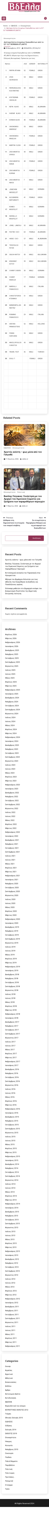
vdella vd (25, 459)
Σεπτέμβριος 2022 (12, 804)
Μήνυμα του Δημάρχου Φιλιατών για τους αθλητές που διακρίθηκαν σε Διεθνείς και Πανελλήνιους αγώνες (21, 581)
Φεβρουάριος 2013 (12, 1251)
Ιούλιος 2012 (10, 1279)
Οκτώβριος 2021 (12, 848)
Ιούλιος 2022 (10, 812)
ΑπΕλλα (8, 1386)
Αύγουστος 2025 (11, 666)
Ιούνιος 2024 (10, 721)
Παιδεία (8, 1457)
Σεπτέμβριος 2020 (12, 891)
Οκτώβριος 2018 (12, 982)
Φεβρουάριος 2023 (12, 785)
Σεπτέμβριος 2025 (12, 662)
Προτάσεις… (10, 1477)
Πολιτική (21, 492)
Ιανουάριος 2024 (11, 741)
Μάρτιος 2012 (10, 1295)
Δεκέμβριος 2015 (12, 1117)
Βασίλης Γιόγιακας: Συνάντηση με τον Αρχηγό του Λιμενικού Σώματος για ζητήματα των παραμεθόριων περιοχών (24, 499)
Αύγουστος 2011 (11, 1322)
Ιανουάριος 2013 (11, 1255)
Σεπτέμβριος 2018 (12, 986)
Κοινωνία (8, 1445)
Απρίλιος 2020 (11, 911)
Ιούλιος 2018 (10, 994)
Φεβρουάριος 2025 (12, 690)
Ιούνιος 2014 (10, 1188)
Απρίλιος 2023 (11, 777)
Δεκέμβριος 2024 (12, 698)
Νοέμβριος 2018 (11, 978)
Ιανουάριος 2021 (11, 880)
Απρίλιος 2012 (11, 1291)
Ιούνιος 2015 (10, 1141)
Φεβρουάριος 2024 (12, 737)
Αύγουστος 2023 (11, 761)
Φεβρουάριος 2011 (12, 1346)
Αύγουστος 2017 (11, 1038)
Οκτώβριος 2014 (12, 1172)
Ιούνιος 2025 (10, 674)
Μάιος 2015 (10, 1144)
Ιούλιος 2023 (10, 765)
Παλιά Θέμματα (11, 1461)
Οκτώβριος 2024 (12, 706)
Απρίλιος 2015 (11, 1148)
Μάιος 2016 (10, 1097)
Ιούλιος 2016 (10, 1089)
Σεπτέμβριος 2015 (12, 1129)
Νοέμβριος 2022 (11, 797)
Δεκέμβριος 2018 (12, 974)
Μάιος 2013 (10, 1239)
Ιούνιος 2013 (10, 1235)
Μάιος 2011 (10, 1334)
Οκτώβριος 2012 (12, 1267)
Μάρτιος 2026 (10, 638)
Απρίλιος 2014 (11, 1196)
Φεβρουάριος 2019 (12, 967)
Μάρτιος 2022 (10, 828)
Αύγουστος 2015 (11, 1133)
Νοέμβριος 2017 (11, 1026)
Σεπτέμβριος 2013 (12, 1224)
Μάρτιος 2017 (10, 1058)
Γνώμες (8, 1414)
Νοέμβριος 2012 (11, 1263)
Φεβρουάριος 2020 (12, 919)
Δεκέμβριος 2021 (12, 840)
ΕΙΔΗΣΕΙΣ (9, 1422)
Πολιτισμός (10, 1473)
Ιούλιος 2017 (10, 1042)
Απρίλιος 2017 (11, 1054)
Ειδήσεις (8, 1426)
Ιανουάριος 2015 (11, 1160)
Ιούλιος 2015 (10, 1137)
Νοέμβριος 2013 (11, 1216)
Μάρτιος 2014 (10, 1200)
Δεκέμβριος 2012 (12, 1259)
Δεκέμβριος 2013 (12, 1212)
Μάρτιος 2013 (10, 1247)
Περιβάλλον (10, 1465)
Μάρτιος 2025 (10, 686)
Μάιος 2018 (10, 1002)
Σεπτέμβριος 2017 (12, 1034)
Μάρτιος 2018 (10, 1010)
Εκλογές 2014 (10, 1430)
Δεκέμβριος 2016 (12, 1069)
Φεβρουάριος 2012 (12, 1299)
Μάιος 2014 (10, 1192)
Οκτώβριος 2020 (12, 888)
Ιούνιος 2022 (10, 816)
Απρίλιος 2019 (11, 959)
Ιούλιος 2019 (10, 947)
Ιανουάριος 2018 (11, 1018)
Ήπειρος (8, 1441)
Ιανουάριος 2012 (11, 1303)
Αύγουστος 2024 (11, 714)
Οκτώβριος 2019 (12, 935)
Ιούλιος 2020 (10, 899)
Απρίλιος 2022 (11, 824)
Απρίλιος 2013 (11, 1243)
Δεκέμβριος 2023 (12, 745)
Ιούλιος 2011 (10, 1326)
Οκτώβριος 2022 (12, 801)
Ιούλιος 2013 (10, 1231)
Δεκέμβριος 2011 (12, 1307)
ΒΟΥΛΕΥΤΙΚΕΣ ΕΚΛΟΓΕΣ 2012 (16, 1410)
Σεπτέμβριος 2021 (12, 852)
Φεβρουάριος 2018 (12, 1014)
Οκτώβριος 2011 (12, 1315)
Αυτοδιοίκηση (10, 1398)
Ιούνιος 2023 (10, 769)
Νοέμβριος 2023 (11, 749)
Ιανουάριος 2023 (11, 789)
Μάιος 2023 (10, 773)
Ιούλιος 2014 (10, 1184)
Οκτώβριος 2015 (12, 1125)
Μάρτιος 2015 (10, 1152)
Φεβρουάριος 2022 (12, 832)
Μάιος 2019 (10, 955)
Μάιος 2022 (10, 820)
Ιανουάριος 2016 (11, 1113)
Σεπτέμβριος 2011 (12, 1318)
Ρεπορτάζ (9, 1481)
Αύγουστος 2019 (11, 943)
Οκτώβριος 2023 (12, 753)
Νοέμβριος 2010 (11, 1449)
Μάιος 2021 (10, 864)
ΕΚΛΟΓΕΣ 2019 (11, 1433)
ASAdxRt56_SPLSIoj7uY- (32, 48)
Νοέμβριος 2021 (11, 844)
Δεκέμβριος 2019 (12, 927)
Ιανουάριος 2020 (11, 923)
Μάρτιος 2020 (10, 915)
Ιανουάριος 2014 (11, 1208)
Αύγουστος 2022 (11, 808)
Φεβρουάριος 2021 (12, 876)
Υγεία (7, 1489)
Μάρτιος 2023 (10, 781)
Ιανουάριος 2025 (11, 694)
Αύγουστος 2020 (11, 895)
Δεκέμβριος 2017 (12, 1022)
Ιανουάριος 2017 (11, 1065)
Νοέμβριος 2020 (11, 884)
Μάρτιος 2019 (10, 963)
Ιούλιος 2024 (10, 717)
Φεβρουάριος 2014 (12, 1204)
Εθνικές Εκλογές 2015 (14, 1418)
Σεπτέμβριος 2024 (12, 710)
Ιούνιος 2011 (10, 1330)
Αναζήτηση (37, 538)
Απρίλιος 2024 (11, 729)
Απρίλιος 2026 (11, 635)
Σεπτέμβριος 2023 (12, 757)
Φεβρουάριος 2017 (12, 1062)
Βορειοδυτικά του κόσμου (15, 1406)
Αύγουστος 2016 (11, 1085)
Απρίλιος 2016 (11, 1101)
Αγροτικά (9, 1374)
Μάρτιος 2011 (10, 1342)
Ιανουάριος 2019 (11, 971)
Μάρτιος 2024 (10, 733)
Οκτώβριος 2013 (12, 1220)
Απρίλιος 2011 (11, 1338)
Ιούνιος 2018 (10, 998)
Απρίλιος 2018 (11, 1006)
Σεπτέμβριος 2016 (12, 1081)
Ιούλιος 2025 (10, 670)
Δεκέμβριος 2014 (12, 1164)
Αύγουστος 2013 (11, 1228)
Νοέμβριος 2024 (11, 702)
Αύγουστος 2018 (11, 990)
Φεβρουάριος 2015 (12, 1156)
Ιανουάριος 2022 (11, 836)
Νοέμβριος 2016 (11, 1073)
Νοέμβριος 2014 (11, 1168)
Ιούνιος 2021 (10, 860)
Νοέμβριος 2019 (11, 931)
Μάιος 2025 (10, 678)
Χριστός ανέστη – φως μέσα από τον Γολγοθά (23, 560)
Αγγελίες (8, 1370)
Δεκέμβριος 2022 (12, 793)
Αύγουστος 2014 (11, 1180)
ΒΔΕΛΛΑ (7, 448)
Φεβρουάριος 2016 (12, 1109)
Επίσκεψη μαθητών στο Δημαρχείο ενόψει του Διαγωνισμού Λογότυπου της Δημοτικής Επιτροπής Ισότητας (23, 591)
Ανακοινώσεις (10, 1382)
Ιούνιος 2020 (10, 903)
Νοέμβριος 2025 (11, 654)
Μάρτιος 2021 (10, 872)
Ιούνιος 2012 (10, 1283)
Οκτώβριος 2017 (12, 1030)
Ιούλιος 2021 (10, 856)
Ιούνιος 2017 (10, 1046)
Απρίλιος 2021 (11, 868)
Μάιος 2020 (10, 907)
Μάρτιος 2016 (10, 1105)
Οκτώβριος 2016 (12, 1077)
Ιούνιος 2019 (10, 951)
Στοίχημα (8, 1485)
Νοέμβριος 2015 (11, 1121)
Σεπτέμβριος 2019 (12, 939)
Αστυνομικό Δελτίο (12, 1394)
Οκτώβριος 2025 (12, 658)
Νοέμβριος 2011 (11, 1311)
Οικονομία (9, 1453)
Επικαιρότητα (9, 38)
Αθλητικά (9, 1378)
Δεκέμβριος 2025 (12, 650)
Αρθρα (7, 1390)
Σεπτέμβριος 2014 (12, 1176)
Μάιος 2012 (10, 1287)
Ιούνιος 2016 (10, 1093)
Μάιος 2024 (10, 725)
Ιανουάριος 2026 (11, 646)
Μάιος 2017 (10, 1050)
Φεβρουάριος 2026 (12, 642)
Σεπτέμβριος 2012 (12, 1271)
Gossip (8, 1366)
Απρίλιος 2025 (11, 682)
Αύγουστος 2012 (11, 1275)
